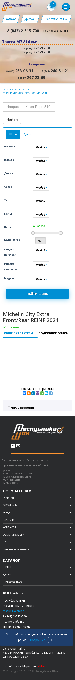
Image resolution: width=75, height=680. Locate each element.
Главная (8, 497)
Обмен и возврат (14, 534)
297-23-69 (31, 77)
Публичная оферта (11, 480)
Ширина (9, 146)
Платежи (8, 520)
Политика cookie (10, 483)
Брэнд (8, 213)
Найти (12, 119)
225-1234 (37, 48)
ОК (52, 640)
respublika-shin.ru (14, 611)
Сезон (8, 186)
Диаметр (10, 173)
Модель (9, 278)
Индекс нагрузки (10, 252)
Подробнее (37, 640)
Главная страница (12, 89)
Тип (6, 200)
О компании (11, 505)
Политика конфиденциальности (17, 474)
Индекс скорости (10, 266)
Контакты (9, 527)
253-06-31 (19, 70)
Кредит (7, 512)
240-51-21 (55, 70)
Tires (27, 89)
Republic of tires (37, 432)
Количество (12, 239)
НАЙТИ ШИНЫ (38, 294)
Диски (30, 19)
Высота (9, 160)
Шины (11, 19)
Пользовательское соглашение (16, 477)
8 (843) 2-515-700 (23, 30)
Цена (7, 227)
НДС (5, 542)
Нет (40, 240)
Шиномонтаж (56, 19)
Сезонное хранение (16, 549)
